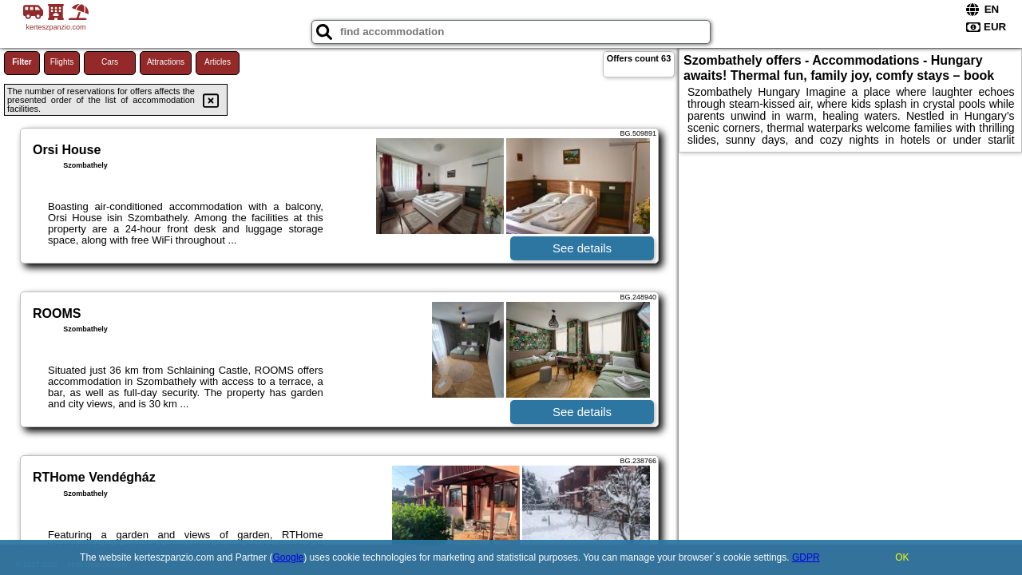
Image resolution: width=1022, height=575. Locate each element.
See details (582, 248)
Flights (61, 62)
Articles (217, 62)
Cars (109, 62)
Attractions (165, 62)
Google (288, 557)
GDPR (806, 557)
